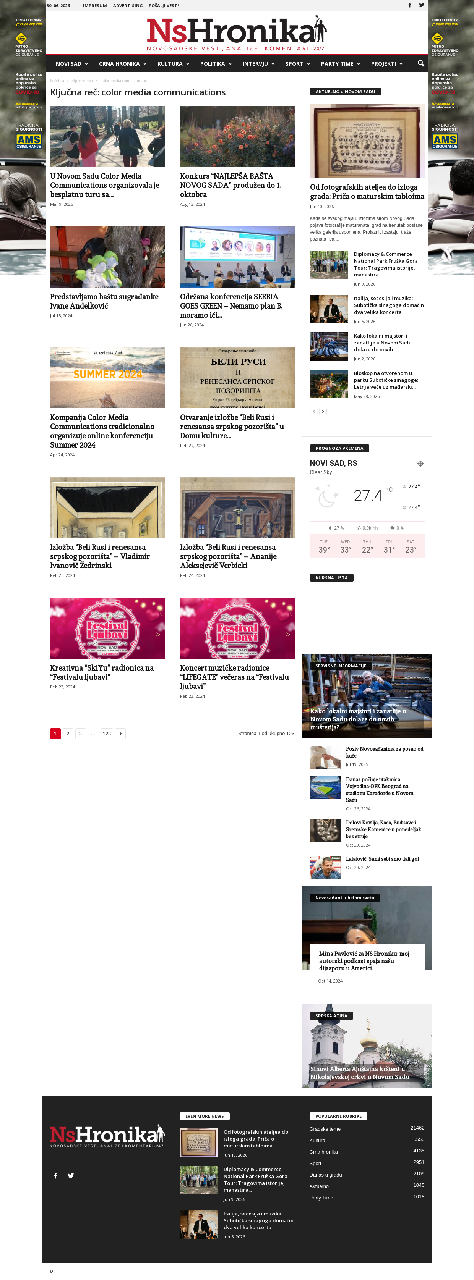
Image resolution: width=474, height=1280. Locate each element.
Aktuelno (319, 1186)
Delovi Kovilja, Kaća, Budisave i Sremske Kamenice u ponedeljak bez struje (383, 829)
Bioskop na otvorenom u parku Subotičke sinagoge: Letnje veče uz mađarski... (386, 380)
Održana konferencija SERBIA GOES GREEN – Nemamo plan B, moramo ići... (231, 306)
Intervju (259, 63)
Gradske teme (325, 1129)
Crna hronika (123, 63)
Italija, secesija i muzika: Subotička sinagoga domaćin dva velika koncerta (389, 305)
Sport (298, 63)
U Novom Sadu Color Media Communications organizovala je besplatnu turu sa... (104, 185)
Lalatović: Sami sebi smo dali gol (382, 859)
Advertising (128, 5)
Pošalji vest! (164, 5)
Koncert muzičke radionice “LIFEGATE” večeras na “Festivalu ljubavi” (234, 677)
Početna (57, 80)
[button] (420, 63)
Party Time (340, 63)
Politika (216, 63)
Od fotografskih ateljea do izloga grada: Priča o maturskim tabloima (256, 1138)
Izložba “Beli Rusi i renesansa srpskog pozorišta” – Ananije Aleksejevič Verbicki (228, 556)
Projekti (387, 63)
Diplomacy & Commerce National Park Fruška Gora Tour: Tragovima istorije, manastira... (386, 264)
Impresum (95, 5)
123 (107, 734)
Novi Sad (72, 63)
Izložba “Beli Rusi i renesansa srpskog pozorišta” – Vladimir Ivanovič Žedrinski (100, 556)
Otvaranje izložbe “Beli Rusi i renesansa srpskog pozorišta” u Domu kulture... (232, 426)
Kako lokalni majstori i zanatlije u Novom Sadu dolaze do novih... (383, 342)
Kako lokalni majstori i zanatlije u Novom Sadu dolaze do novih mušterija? (358, 719)
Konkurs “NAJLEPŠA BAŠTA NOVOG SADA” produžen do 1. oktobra (230, 185)
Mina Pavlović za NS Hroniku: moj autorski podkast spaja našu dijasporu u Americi (364, 961)
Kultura (173, 63)
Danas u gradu (326, 1175)
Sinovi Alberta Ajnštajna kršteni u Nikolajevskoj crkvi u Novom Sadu (359, 1073)
